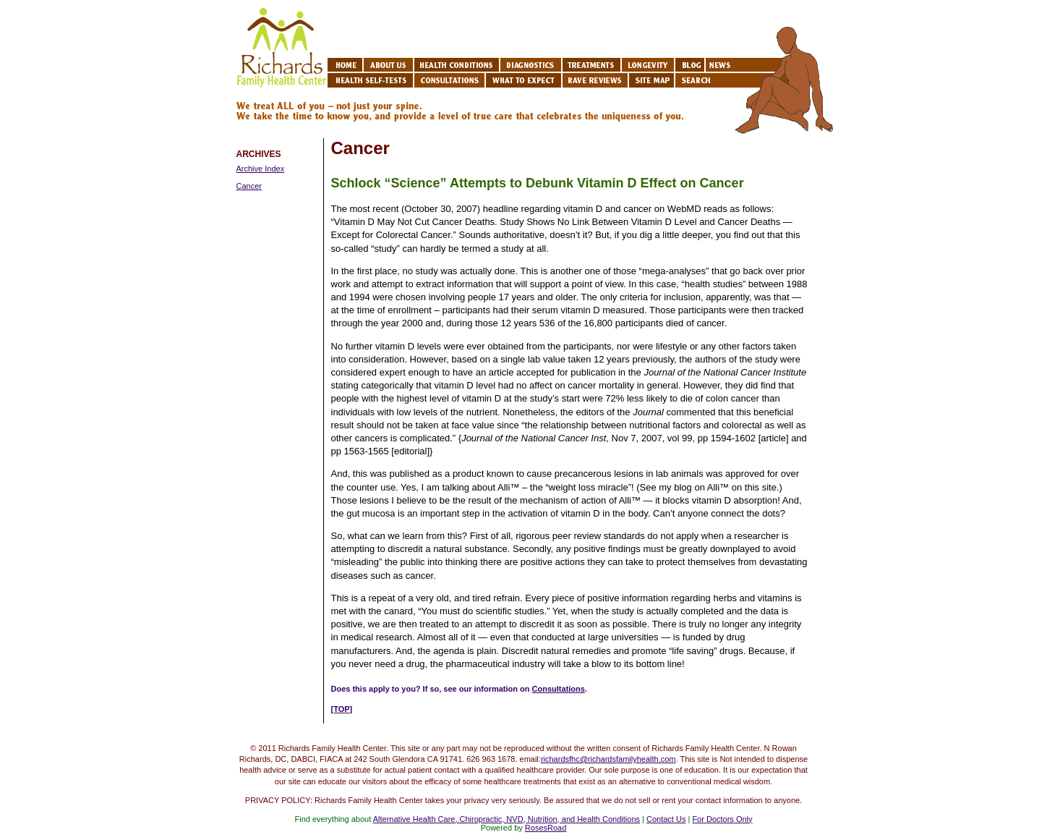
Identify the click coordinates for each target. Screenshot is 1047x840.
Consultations (558, 688)
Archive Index (260, 168)
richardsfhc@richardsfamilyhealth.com (608, 759)
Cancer (249, 186)
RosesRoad (545, 827)
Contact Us (665, 819)
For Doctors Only (722, 819)
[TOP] (342, 709)
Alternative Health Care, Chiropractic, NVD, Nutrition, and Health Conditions (506, 819)
